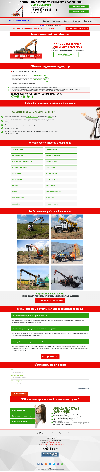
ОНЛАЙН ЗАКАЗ (66, 54)
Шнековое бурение (51, 149)
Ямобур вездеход (51, 167)
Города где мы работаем (65, 432)
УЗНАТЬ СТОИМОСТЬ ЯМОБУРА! (50, 300)
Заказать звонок (72, 28)
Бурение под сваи (51, 161)
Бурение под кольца (52, 180)
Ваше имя (14, 369)
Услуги (66, 21)
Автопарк (56, 21)
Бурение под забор (17, 149)
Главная (46, 21)
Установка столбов (17, 155)
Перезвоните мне (79, 6)
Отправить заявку (20, 393)
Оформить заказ (79, 11)
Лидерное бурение (51, 173)
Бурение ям (15, 186)
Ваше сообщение (16, 380)
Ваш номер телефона (17, 375)
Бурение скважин (17, 173)
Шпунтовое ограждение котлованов (22, 161)
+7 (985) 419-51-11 (44, 10)
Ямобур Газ (15, 192)
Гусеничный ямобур (18, 198)
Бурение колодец (17, 180)
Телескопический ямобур (19, 167)
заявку (50, 116)
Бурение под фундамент (53, 155)
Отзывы (76, 21)
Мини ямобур (50, 198)
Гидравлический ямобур (53, 192)
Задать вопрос (83, 28)
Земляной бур (16, 204)
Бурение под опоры (52, 204)
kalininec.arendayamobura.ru (18, 21)
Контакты (88, 21)
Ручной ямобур (50, 186)
